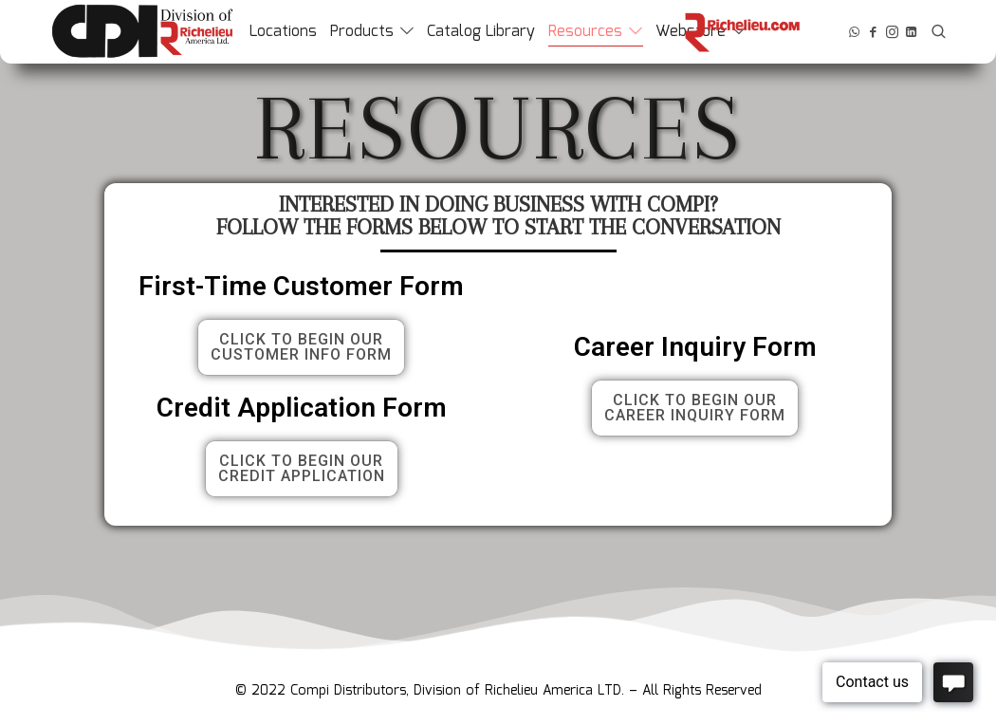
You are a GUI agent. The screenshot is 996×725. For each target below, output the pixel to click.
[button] (301, 347)
